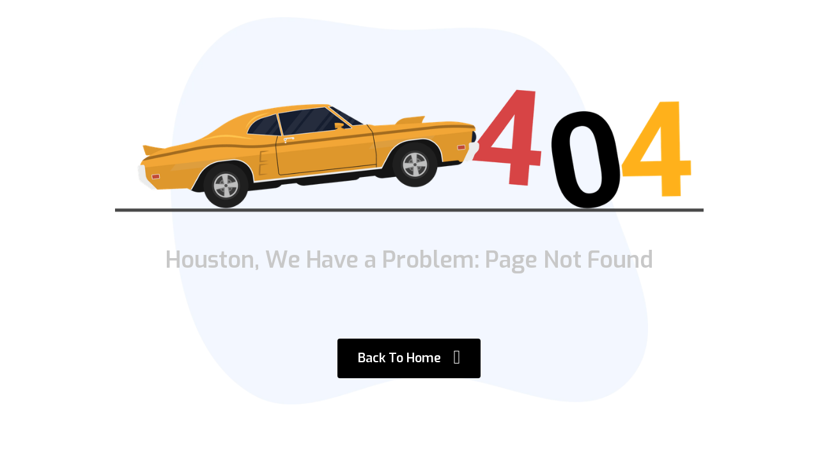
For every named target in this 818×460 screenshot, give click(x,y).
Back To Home (409, 356)
